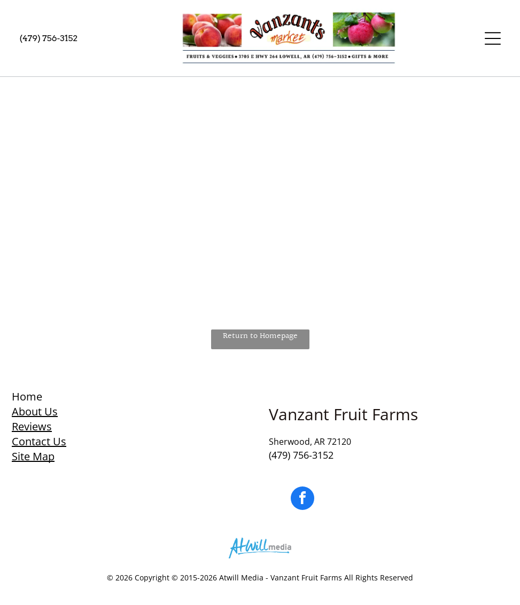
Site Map (33, 456)
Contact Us (39, 441)
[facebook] (302, 499)
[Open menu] (493, 38)
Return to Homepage (260, 336)
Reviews (32, 426)
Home (27, 396)
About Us (35, 411)
